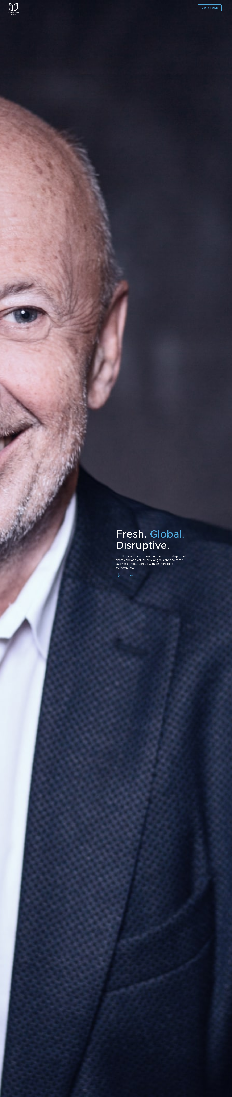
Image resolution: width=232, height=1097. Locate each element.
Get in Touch (210, 8)
